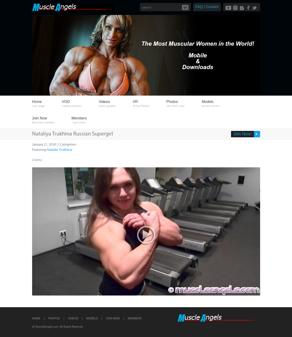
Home (36, 318)
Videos (73, 318)
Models (92, 318)
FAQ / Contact (206, 7)
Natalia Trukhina (59, 150)
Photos (54, 318)
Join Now (113, 318)
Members (135, 318)
